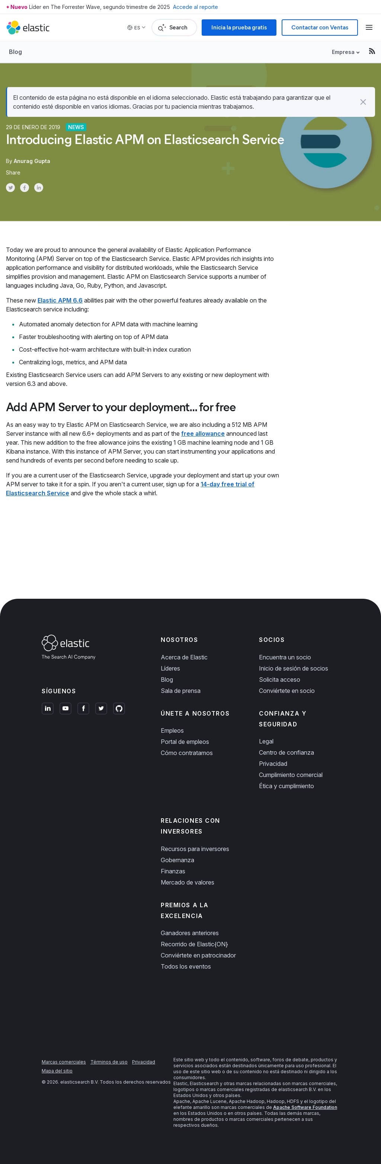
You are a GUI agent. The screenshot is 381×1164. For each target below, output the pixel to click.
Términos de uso (109, 1062)
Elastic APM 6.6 (60, 300)
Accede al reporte (195, 7)
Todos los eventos (186, 966)
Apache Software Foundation (305, 1107)
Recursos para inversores (195, 849)
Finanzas (173, 871)
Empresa (343, 52)
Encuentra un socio (285, 657)
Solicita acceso (279, 679)
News (76, 127)
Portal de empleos (185, 741)
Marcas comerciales (64, 1062)
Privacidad (273, 763)
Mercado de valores (187, 882)
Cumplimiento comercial (291, 774)
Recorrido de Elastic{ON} (194, 944)
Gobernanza (177, 860)
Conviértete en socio (287, 690)
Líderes (170, 668)
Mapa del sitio (57, 1071)
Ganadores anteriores (190, 933)
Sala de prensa (181, 690)
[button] (363, 102)
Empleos (172, 730)
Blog (15, 51)
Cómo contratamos (187, 753)
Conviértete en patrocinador (198, 955)
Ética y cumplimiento (286, 786)
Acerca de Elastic (184, 657)
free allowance (203, 433)
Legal (266, 741)
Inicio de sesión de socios (293, 668)
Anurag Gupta (32, 161)
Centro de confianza (286, 752)
